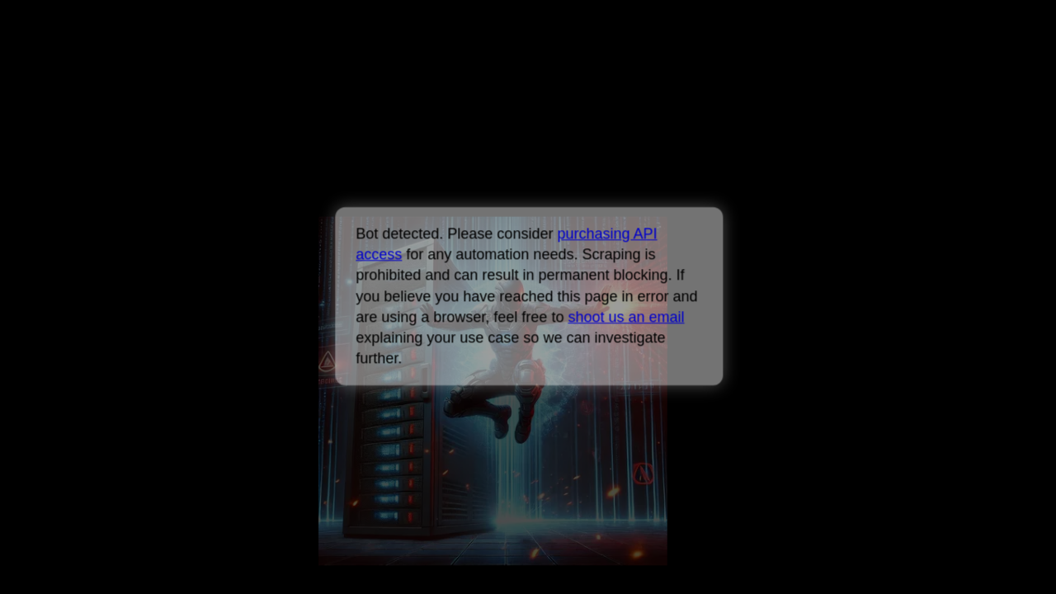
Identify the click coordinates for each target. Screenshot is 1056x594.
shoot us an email (626, 317)
